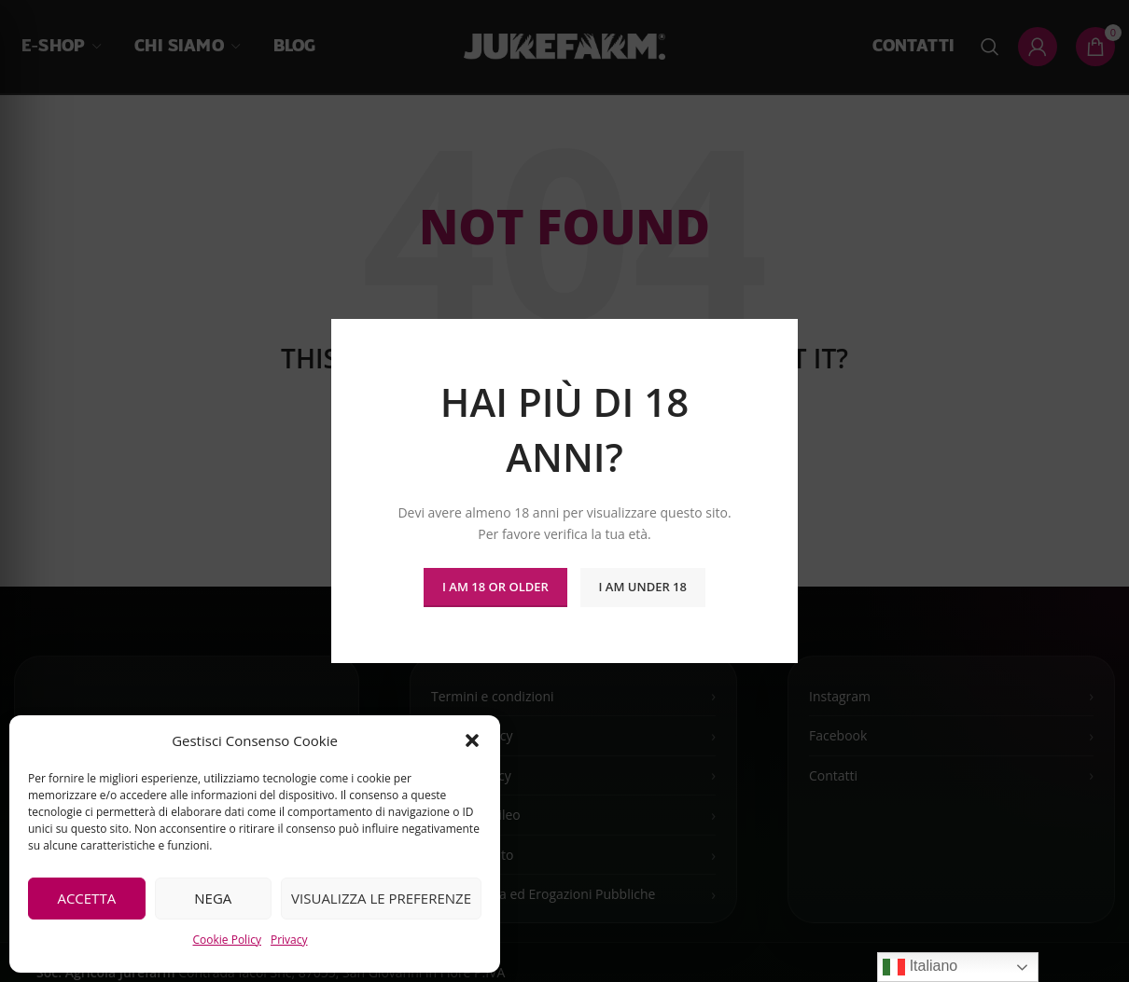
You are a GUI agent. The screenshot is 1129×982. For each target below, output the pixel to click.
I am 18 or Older (495, 586)
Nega (212, 898)
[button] (472, 740)
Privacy (289, 939)
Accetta (86, 898)
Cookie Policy (226, 939)
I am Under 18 (643, 586)
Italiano (920, 967)
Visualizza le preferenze (381, 898)
